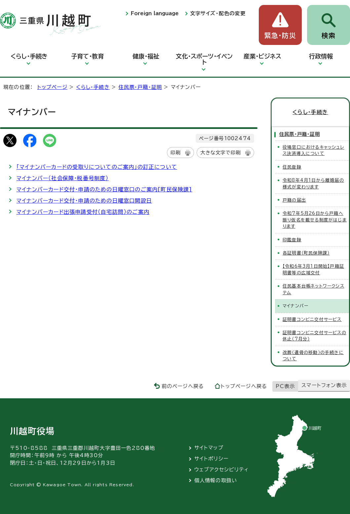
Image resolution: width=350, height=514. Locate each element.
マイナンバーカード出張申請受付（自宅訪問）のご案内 (83, 212)
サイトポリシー (211, 458)
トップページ (52, 87)
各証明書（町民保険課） (306, 253)
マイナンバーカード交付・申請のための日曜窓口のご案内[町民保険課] (104, 189)
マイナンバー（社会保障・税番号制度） (63, 178)
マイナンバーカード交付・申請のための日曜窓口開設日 (84, 200)
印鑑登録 (292, 240)
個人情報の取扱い (215, 480)
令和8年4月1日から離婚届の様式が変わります (313, 183)
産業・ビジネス (262, 56)
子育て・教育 (87, 56)
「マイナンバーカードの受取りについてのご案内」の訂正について (97, 167)
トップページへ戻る (244, 386)
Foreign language (155, 13)
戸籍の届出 (294, 200)
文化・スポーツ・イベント (204, 59)
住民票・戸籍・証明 (140, 87)
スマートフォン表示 (324, 385)
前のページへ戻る (183, 386)
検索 (328, 35)
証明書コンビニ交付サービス (312, 319)
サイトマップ (208, 447)
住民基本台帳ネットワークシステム (313, 289)
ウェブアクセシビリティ (221, 469)
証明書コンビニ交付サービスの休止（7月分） (314, 336)
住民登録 (292, 167)
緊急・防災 (280, 35)
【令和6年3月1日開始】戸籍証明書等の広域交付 (313, 269)
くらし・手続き (29, 56)
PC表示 (285, 386)
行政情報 (321, 56)
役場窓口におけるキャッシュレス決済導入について (313, 150)
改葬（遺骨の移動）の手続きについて (313, 355)
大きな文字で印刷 (220, 152)
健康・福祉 (146, 56)
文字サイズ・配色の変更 (218, 13)
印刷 (175, 152)
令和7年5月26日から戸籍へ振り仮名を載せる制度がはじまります (315, 219)
